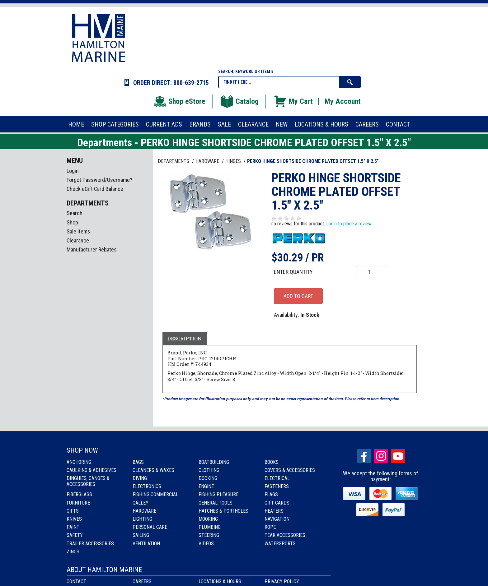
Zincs (73, 552)
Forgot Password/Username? (99, 180)
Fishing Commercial (155, 494)
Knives (74, 519)
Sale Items (78, 231)
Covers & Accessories (290, 470)
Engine (206, 486)
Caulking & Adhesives (91, 470)
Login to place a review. (349, 224)
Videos (206, 544)
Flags (271, 494)
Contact (76, 581)
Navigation (277, 519)
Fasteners (277, 486)
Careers (142, 581)
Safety (75, 535)
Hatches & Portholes (223, 511)
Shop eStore (179, 101)
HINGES (233, 161)
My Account (343, 101)
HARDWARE (207, 161)
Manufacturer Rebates (92, 249)
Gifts (73, 511)
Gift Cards (277, 503)
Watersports (280, 544)
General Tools (215, 503)
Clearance (78, 240)
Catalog (239, 101)
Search (74, 213)
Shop (72, 222)
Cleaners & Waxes (153, 470)
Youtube (398, 456)
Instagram (381, 456)
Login (73, 171)
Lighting (142, 519)
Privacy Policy (282, 581)
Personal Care (150, 527)
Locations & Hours (220, 581)
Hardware (144, 511)
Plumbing (210, 527)
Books (272, 462)
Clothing (209, 470)
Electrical (277, 478)
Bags (138, 462)
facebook (364, 456)
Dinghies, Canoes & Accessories (88, 481)
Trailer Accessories (90, 544)
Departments (174, 161)
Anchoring (79, 462)
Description (184, 338)
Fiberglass (79, 494)
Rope (270, 527)
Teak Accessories (285, 535)
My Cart (293, 101)
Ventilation (146, 544)
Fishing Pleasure (218, 494)
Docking (208, 478)
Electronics (147, 486)
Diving (140, 478)
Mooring (208, 519)
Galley (140, 503)
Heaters (274, 511)
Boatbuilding (214, 462)
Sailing (141, 535)
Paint (73, 527)
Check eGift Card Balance (95, 189)
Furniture (78, 503)
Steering (209, 535)
